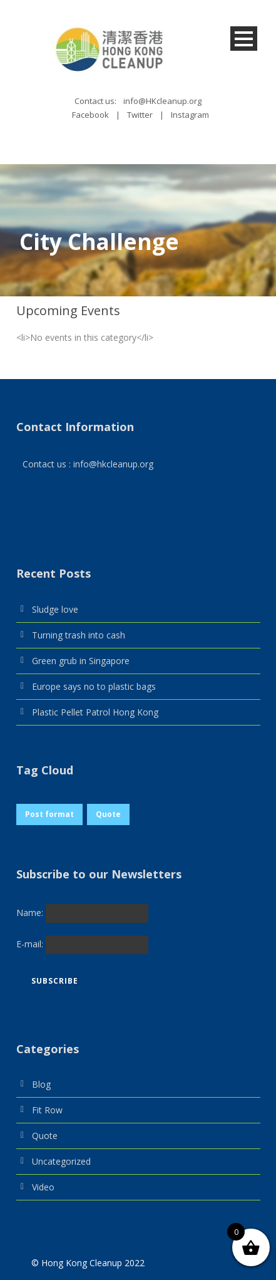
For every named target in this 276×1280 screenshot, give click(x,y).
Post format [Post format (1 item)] (49, 814)
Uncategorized (61, 1161)
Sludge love (55, 609)
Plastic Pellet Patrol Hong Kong (95, 712)
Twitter (140, 114)
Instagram (190, 114)
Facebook (90, 114)
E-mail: (31, 943)
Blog (41, 1084)
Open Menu (243, 38)
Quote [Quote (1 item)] (108, 814)
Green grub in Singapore (81, 661)
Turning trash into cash (78, 635)
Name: (31, 912)
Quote (45, 1136)
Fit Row (47, 1110)
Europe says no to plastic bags (94, 686)
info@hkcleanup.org (113, 464)
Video (43, 1187)
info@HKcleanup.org (162, 101)
